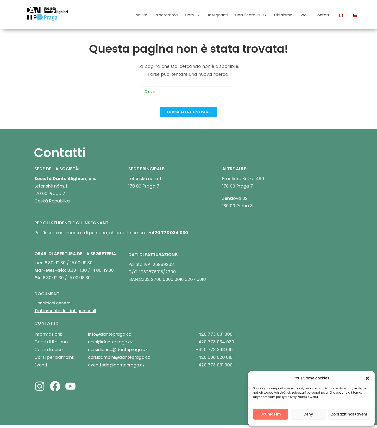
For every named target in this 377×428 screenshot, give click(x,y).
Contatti (322, 15)
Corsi (193, 15)
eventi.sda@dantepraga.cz (117, 367)
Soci (303, 15)
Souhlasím (271, 414)
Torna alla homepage (188, 115)
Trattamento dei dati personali (67, 314)
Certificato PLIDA (251, 15)
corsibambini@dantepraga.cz (120, 360)
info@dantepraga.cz (110, 337)
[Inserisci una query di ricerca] (188, 91)
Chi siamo (283, 15)
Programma (166, 15)
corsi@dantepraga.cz (111, 345)
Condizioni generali (54, 306)
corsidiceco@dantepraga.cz (118, 352)
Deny (308, 414)
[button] (367, 378)
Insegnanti (218, 15)
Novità (141, 15)
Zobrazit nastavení (349, 414)
